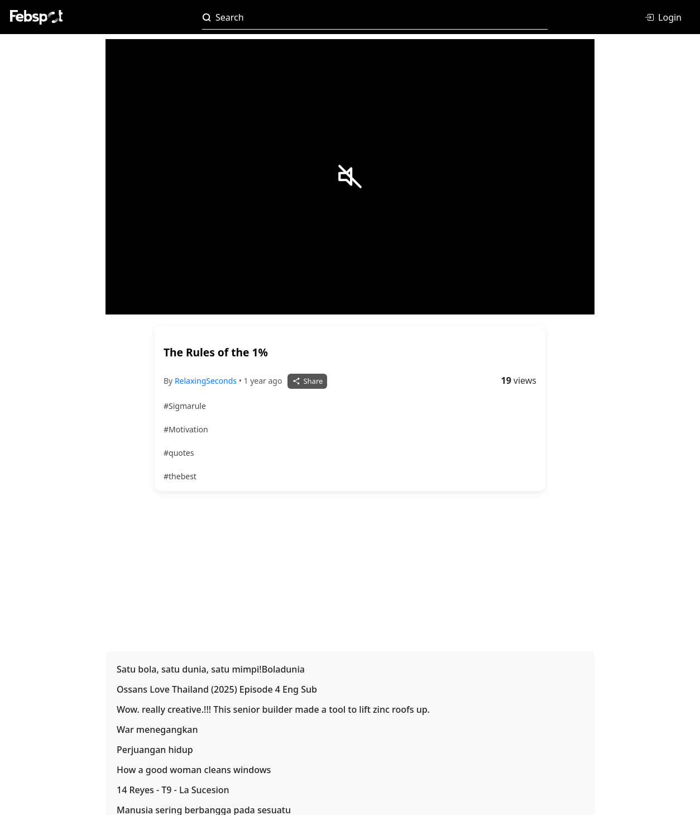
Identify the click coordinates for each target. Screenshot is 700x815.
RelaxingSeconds (207, 380)
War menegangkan (157, 729)
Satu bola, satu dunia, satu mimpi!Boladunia (211, 669)
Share (307, 381)
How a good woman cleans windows (194, 770)
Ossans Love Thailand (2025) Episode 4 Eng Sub (217, 689)
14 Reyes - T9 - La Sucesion (173, 790)
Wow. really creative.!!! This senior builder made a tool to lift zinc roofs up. (273, 709)
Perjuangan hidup (155, 749)
